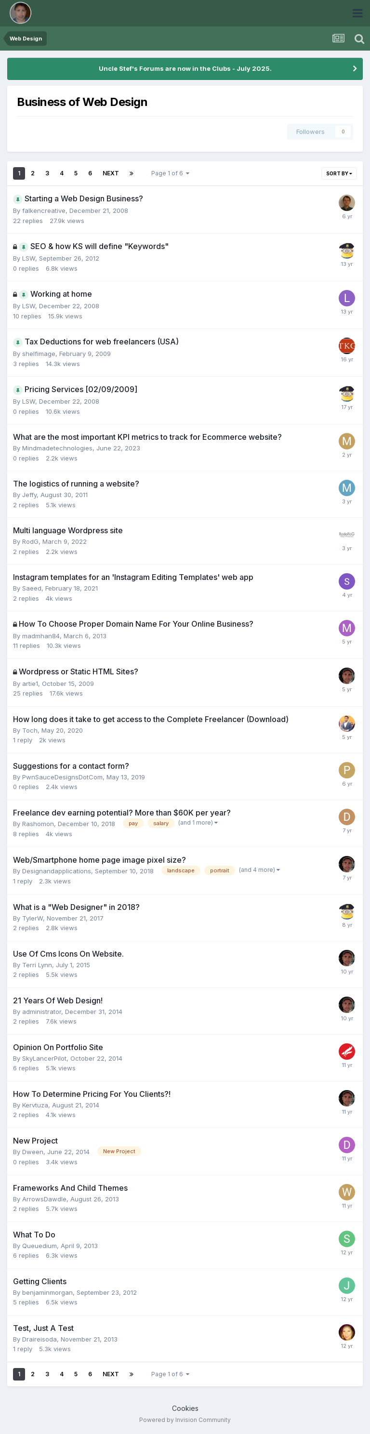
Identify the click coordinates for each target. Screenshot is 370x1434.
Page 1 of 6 (170, 173)
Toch (30, 730)
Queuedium (39, 1246)
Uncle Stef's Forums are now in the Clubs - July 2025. (185, 68)
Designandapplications (56, 871)
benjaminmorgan (47, 1292)
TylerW (32, 918)
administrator (41, 1011)
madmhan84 (41, 636)
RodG (30, 541)
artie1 (30, 683)
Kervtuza (35, 1105)
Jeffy (29, 495)
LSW (28, 258)
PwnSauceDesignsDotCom (62, 777)
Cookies (185, 1408)
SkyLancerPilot (44, 1058)
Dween (32, 1152)
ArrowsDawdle (44, 1199)
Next (111, 173)
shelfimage (38, 353)
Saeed (31, 588)
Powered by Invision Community (185, 1419)
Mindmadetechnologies (57, 448)
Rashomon (38, 824)
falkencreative (44, 210)
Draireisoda (39, 1339)
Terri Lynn (37, 965)
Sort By (339, 173)
